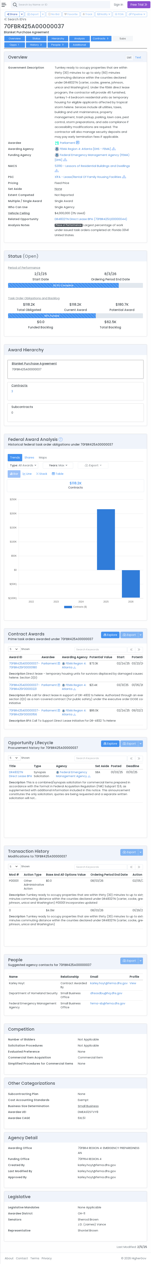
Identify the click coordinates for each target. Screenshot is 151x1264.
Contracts (101, 38)
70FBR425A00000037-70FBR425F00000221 (24, 687)
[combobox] (70, 4)
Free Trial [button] (139, 5)
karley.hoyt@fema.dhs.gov (109, 983)
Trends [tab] (15, 457)
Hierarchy (58, 38)
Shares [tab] (29, 457)
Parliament (67, 143)
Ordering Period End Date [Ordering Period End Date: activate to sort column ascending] (109, 875)
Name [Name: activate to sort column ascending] (13, 977)
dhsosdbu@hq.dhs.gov (106, 993)
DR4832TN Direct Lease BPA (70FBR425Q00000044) (91, 219)
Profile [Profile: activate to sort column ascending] (134, 977)
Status (36, 38)
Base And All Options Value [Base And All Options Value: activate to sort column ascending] (66, 875)
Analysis (79, 38)
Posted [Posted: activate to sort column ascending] (116, 766)
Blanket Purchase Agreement (34, 364)
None (58, 189)
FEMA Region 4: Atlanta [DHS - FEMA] (85, 149)
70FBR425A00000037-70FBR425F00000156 (24, 712)
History (36, 44)
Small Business (88, 1106)
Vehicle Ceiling (19, 213)
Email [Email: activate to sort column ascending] (94, 977)
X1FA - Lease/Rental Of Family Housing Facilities (88, 177)
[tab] (14, 474)
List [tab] (129, 57)
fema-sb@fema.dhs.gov (107, 1003)
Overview (15, 38)
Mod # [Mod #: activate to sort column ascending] (14, 875)
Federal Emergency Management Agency (71, 774)
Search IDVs (15, 19)
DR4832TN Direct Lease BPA (20, 774)
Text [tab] (138, 57)
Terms (34, 1258)
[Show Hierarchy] (114, 148)
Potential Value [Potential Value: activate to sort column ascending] (100, 657)
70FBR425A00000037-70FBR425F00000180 (24, 665)
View (133, 983)
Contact (22, 1258)
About (9, 1258)
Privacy (47, 1258)
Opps (15, 44)
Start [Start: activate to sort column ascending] (120, 657)
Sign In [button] (118, 5)
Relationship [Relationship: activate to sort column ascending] (70, 977)
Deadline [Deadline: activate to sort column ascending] (132, 766)
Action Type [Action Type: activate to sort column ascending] (32, 875)
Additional (79, 44)
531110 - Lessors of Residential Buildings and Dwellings (92, 166)
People (57, 44)
